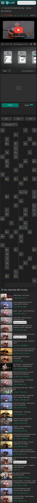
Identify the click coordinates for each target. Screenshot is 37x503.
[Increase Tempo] (11, 44)
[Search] (34, 3)
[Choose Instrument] (9, 70)
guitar (5, 71)
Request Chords (20, 322)
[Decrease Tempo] (2, 44)
